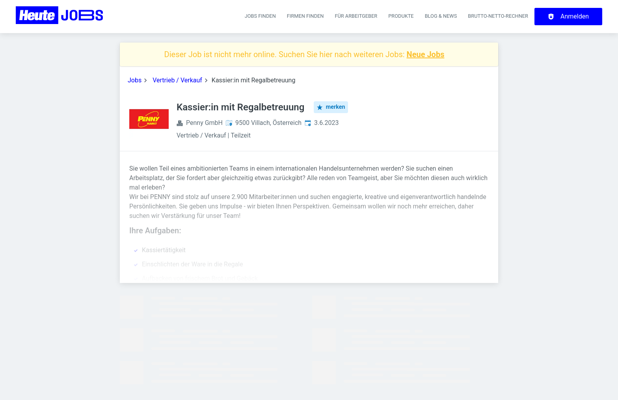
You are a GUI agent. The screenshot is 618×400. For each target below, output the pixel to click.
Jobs (134, 80)
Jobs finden (260, 16)
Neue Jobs (426, 54)
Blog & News (441, 16)
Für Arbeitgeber (356, 16)
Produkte (400, 16)
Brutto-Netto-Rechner (498, 16)
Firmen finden (305, 16)
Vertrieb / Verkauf (177, 80)
